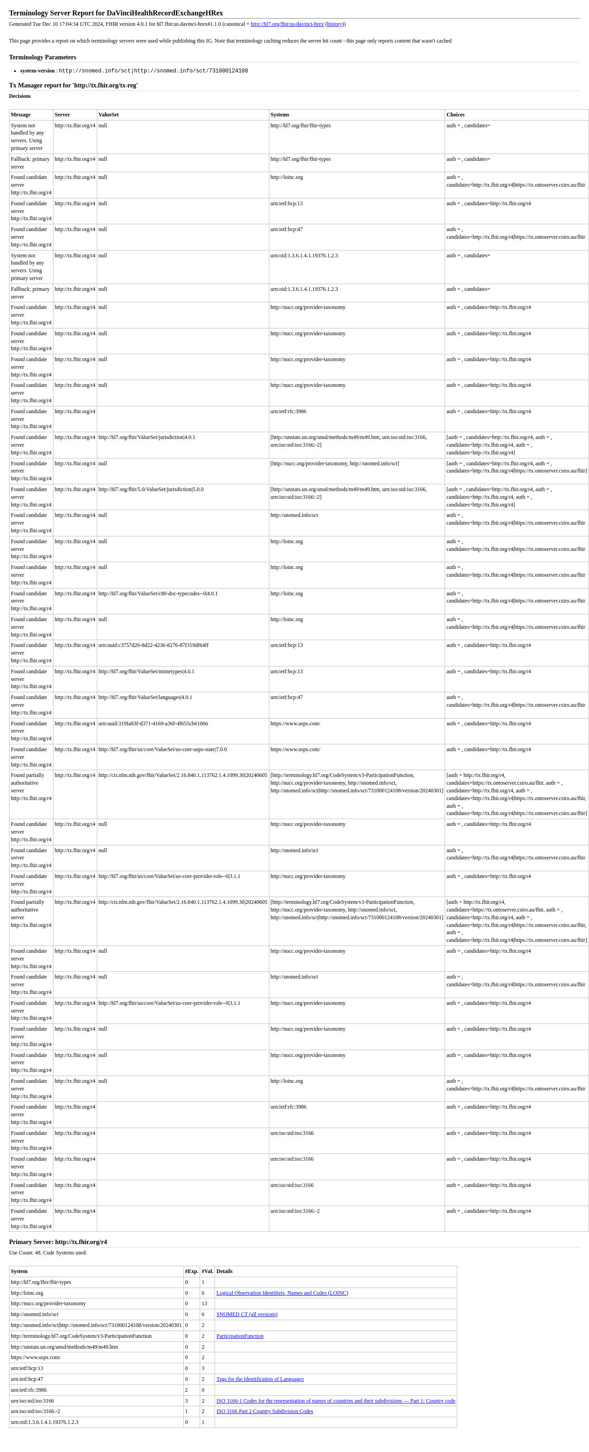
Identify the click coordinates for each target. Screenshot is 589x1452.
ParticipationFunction (239, 1335)
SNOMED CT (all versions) (247, 1314)
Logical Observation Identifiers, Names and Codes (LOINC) (282, 1292)
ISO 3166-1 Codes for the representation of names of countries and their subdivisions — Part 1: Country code (335, 1400)
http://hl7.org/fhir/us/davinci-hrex (287, 24)
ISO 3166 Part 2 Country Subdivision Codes (264, 1411)
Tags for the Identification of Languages (260, 1378)
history (334, 24)
